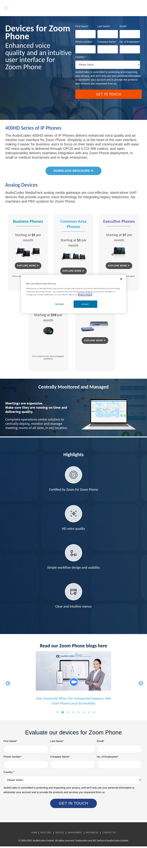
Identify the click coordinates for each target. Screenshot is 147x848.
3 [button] (68, 713)
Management (75, 833)
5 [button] (79, 713)
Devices (59, 833)
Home (34, 833)
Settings (59, 303)
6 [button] (84, 713)
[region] (73, 294)
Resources (92, 833)
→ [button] (140, 683)
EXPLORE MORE (28, 265)
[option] (73, 681)
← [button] (7, 683)
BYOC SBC (46, 833)
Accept (85, 304)
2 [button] (63, 713)
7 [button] (89, 713)
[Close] (121, 279)
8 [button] (95, 713)
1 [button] (58, 713)
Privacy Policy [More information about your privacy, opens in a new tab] (85, 294)
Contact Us (109, 833)
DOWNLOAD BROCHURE (73, 170)
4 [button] (74, 713)
